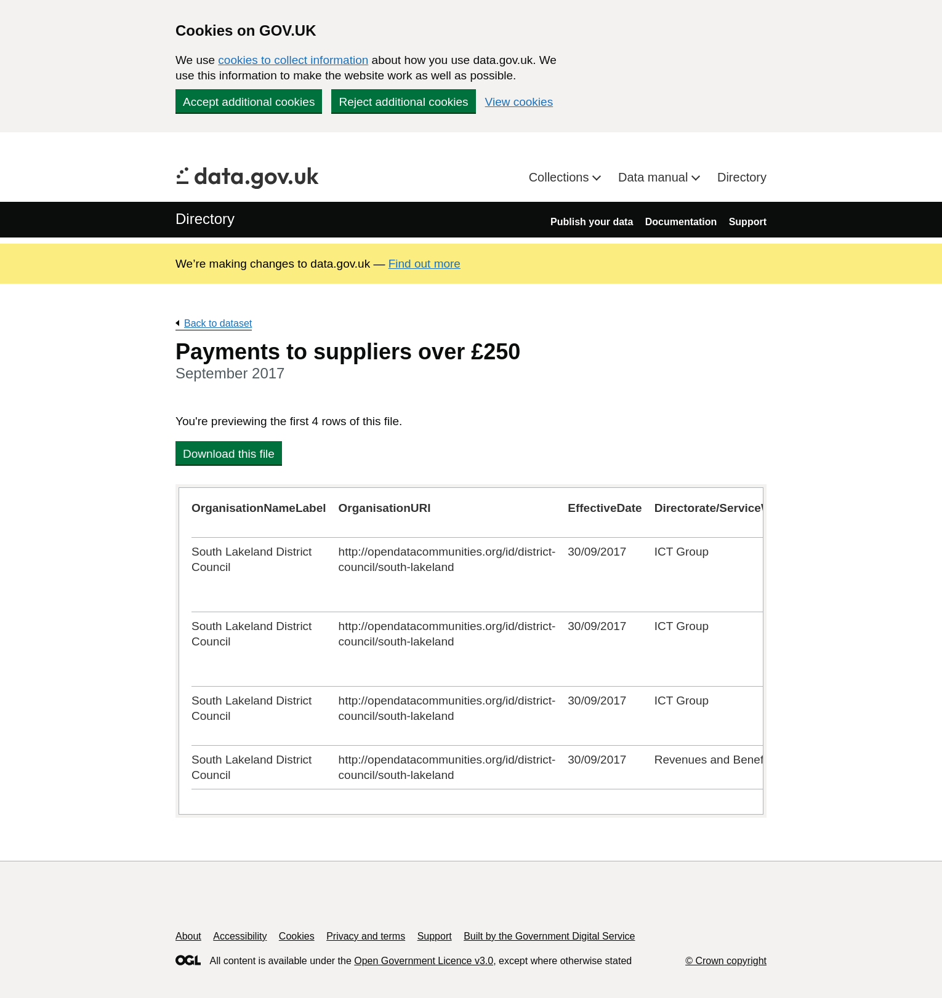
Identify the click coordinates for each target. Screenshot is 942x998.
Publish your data (591, 222)
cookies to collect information (293, 60)
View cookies (519, 102)
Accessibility (240, 936)
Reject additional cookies (403, 101)
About (188, 936)
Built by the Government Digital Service (549, 936)
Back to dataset (218, 323)
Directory (742, 177)
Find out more (424, 263)
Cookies (297, 936)
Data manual (654, 177)
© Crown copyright (726, 961)
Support (748, 222)
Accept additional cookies (249, 101)
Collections (560, 177)
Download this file (229, 453)
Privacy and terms (365, 936)
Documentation (681, 222)
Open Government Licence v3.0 (423, 961)
